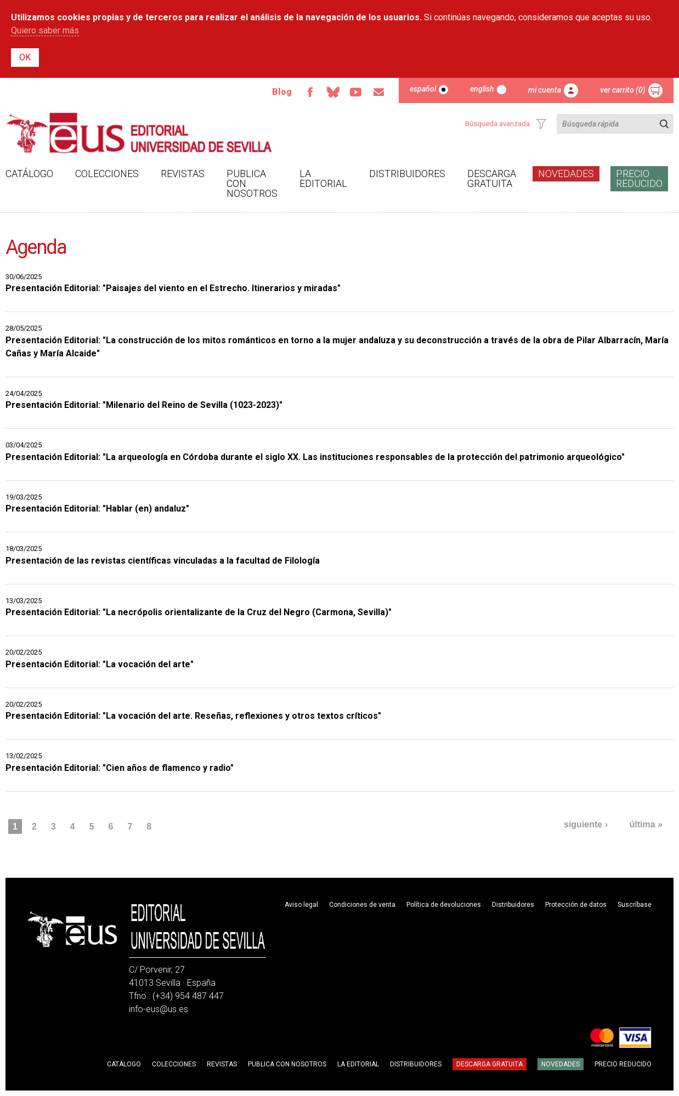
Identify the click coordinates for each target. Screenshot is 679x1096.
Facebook (310, 92)
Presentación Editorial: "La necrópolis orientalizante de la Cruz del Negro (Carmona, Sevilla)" (198, 612)
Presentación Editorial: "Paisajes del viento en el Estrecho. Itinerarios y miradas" (173, 288)
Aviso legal (301, 904)
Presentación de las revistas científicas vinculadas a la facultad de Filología (162, 560)
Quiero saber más (45, 30)
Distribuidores (407, 173)
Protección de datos (576, 904)
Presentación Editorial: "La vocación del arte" (99, 664)
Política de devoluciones (443, 904)
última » (646, 824)
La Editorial (323, 178)
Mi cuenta (544, 90)
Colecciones (107, 173)
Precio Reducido (639, 178)
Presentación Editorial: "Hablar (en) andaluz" (97, 508)
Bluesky (333, 92)
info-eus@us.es (158, 1009)
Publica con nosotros (252, 183)
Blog (282, 92)
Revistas (183, 173)
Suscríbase (635, 904)
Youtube (356, 92)
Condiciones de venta (362, 904)
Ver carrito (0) (623, 90)
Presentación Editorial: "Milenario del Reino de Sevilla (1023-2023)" (143, 405)
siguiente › (586, 824)
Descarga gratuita (491, 178)
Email (379, 92)
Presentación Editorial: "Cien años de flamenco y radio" (119, 768)
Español (423, 88)
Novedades (566, 173)
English (482, 88)
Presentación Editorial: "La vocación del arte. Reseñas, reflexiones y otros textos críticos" (193, 716)
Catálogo (29, 173)
